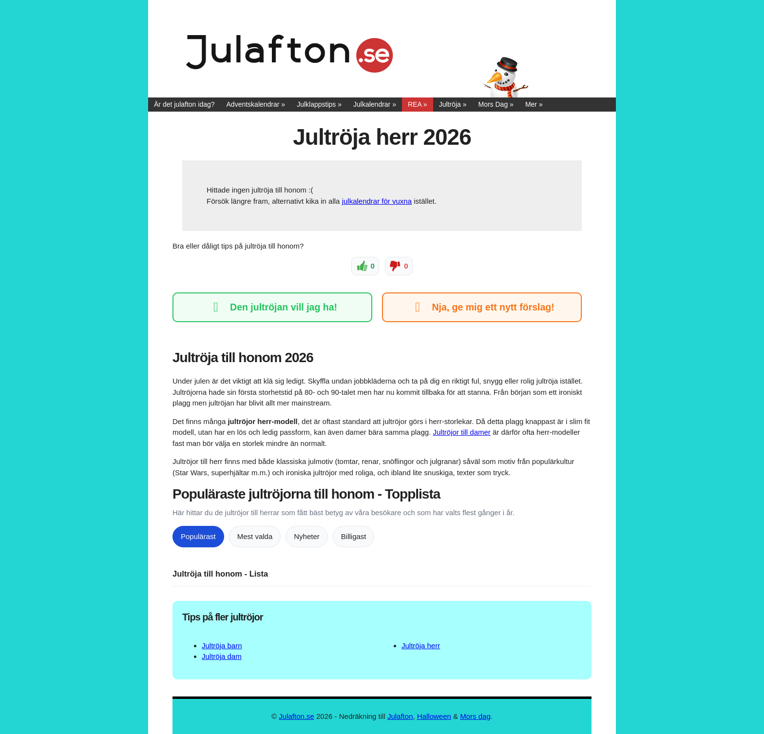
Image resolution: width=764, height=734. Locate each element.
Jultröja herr (420, 645)
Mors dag (475, 716)
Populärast (198, 536)
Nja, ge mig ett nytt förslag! (481, 307)
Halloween (434, 716)
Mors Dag (493, 104)
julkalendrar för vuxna (377, 201)
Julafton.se (296, 716)
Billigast (353, 536)
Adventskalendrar (253, 104)
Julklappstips (316, 104)
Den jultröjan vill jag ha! (272, 307)
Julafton (400, 716)
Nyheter (307, 536)
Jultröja (450, 104)
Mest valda (255, 536)
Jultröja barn (222, 645)
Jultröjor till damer (461, 432)
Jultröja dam (222, 656)
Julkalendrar (371, 104)
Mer (531, 104)
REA (414, 104)
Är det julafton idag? (184, 104)
